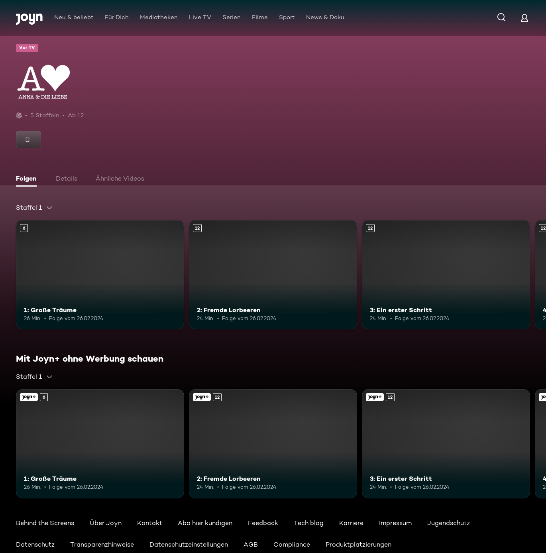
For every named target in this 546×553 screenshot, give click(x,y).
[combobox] (34, 207)
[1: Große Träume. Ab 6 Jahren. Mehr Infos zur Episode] (100, 274)
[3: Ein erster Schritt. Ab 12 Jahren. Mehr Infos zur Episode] (446, 274)
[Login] (524, 18)
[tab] (28, 179)
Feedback (263, 523)
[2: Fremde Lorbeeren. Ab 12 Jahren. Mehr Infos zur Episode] (273, 274)
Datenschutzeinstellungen (188, 544)
